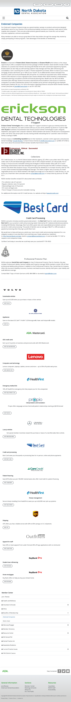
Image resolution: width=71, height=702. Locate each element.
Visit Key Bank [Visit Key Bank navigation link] (7, 566)
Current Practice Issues (10, 649)
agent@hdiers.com (50, 273)
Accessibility (52, 690)
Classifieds (51, 686)
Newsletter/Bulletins (9, 645)
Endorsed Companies (9, 617)
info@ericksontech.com (47, 141)
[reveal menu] (3, 18)
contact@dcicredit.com (37, 173)
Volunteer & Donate (9, 605)
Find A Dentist (48, 4)
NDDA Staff (51, 688)
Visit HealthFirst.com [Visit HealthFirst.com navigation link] (9, 392)
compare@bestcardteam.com (36, 236)
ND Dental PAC (7, 637)
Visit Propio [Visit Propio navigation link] (7, 413)
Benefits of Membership (10, 613)
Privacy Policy (4, 698)
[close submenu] (68, 613)
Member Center (7, 593)
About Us (28, 690)
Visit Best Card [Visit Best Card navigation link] (8, 459)
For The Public (29, 691)
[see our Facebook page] (59, 671)
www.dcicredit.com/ (52, 193)
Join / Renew (5, 597)
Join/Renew (58, 4)
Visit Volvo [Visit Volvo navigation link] (7, 303)
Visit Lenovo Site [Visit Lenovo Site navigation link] (8, 370)
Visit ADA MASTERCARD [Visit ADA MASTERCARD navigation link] (9, 346)
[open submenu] (68, 605)
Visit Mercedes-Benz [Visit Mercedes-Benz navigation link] (9, 436)
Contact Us (38, 4)
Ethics (5, 609)
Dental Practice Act (9, 641)
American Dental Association (10, 688)
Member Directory (8, 629)
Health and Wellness (9, 601)
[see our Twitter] (63, 671)
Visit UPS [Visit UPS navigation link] (6, 527)
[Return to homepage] (35, 11)
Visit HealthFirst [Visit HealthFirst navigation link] (8, 505)
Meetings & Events (30, 688)
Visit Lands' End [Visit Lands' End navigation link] (8, 548)
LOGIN (66, 4)
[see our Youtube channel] (68, 671)
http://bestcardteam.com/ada (12, 236)
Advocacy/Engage (8, 625)
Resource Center (8, 633)
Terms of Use (12, 698)
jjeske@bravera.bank (20, 86)
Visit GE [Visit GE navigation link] (6, 324)
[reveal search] (67, 18)
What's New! (6, 621)
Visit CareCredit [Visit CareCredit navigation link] (8, 482)
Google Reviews (18, 141)
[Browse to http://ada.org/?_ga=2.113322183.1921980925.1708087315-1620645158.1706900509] (5, 671)
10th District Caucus (9, 653)
